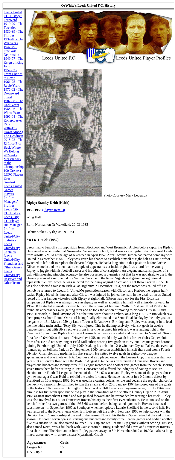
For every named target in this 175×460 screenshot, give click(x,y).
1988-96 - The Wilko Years (13, 110)
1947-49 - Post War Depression (11, 50)
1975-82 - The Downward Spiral (13, 93)
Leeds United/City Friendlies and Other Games (13, 261)
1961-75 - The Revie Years (13, 83)
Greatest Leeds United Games (13, 186)
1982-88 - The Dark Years (13, 103)
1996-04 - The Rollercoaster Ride (13, 120)
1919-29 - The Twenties (13, 25)
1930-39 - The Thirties (13, 33)
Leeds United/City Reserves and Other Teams (13, 277)
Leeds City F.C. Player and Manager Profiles (13, 222)
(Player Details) (53, 210)
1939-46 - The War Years (13, 41)
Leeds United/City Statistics (12, 236)
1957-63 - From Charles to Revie (13, 74)
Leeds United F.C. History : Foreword (13, 16)
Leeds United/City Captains (12, 248)
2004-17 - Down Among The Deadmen (13, 132)
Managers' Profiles (11, 203)
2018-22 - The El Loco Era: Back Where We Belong (13, 145)
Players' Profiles (9, 196)
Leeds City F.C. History (12, 211)
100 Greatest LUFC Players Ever (13, 174)
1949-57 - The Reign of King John (13, 62)
